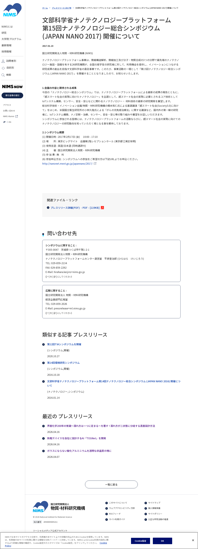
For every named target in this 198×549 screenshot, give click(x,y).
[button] (111, 484)
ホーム (45, 8)
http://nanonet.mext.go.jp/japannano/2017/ (67, 163)
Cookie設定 (140, 543)
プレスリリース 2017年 (61, 8)
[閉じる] (193, 542)
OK (162, 543)
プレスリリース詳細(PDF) (73, 207)
